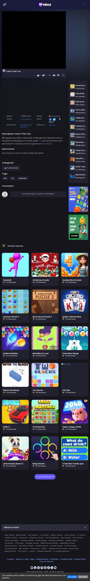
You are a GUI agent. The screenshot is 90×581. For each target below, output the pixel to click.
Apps (32, 559)
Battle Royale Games (49, 543)
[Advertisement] (33, 95)
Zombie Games (71, 540)
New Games (9, 535)
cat (12, 178)
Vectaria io (35, 548)
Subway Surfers (11, 538)
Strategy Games (32, 543)
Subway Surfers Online (58, 548)
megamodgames (44, 551)
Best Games (21, 535)
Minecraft (24, 538)
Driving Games (11, 548)
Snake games (41, 540)
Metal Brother (10, 551)
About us (19, 559)
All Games (54, 559)
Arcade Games (56, 546)
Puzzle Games (26, 119)
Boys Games (66, 538)
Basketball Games (67, 543)
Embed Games (42, 559)
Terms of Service (46, 561)
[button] (63, 75)
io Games (81, 535)
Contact (10, 559)
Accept (72, 576)
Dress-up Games (11, 540)
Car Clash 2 (23, 551)
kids (5, 178)
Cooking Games (27, 540)
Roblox (44, 548)
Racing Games (11, 546)
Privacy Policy (80, 559)
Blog (27, 559)
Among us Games (56, 540)
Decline (83, 576)
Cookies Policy (66, 559)
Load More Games (45, 477)
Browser (52, 125)
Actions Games (70, 546)
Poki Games (33, 535)
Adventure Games (26, 546)
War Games (24, 548)
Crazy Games (69, 535)
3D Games (9, 543)
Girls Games (78, 538)
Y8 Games (19, 543)
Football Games (41, 546)
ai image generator (61, 551)
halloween (23, 178)
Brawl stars (74, 548)
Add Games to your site (26, 126)
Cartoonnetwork (52, 538)
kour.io (32, 551)
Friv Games (44, 535)
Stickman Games (36, 538)
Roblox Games (56, 535)
